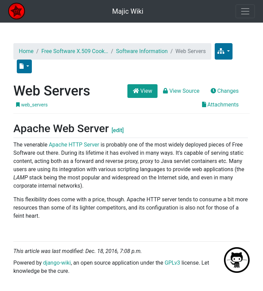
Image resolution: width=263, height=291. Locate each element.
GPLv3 (172, 263)
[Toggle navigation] (245, 11)
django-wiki (57, 263)
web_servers (32, 104)
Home (26, 51)
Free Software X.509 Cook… (74, 51)
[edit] (118, 130)
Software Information (142, 51)
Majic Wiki (127, 11)
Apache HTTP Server (74, 144)
